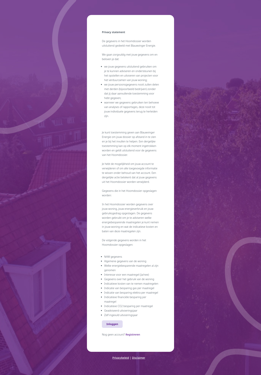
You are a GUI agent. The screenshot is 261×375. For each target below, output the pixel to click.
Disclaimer (138, 357)
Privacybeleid (120, 357)
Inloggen (112, 324)
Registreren (133, 334)
